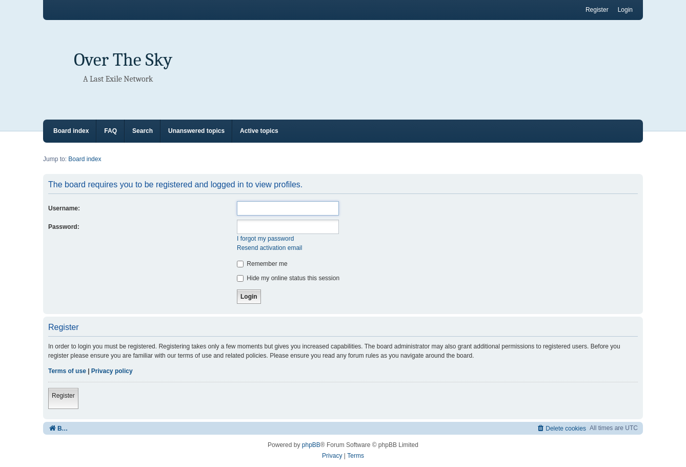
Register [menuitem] (597, 9)
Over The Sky (123, 59)
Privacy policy (112, 371)
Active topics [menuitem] (259, 130)
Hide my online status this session (288, 278)
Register (63, 395)
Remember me (262, 263)
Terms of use (67, 371)
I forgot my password (265, 238)
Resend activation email (269, 247)
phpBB (311, 445)
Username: (64, 208)
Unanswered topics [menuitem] (196, 130)
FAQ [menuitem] (110, 130)
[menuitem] (561, 428)
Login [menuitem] (625, 9)
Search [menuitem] (142, 130)
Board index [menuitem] (71, 130)
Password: (63, 226)
